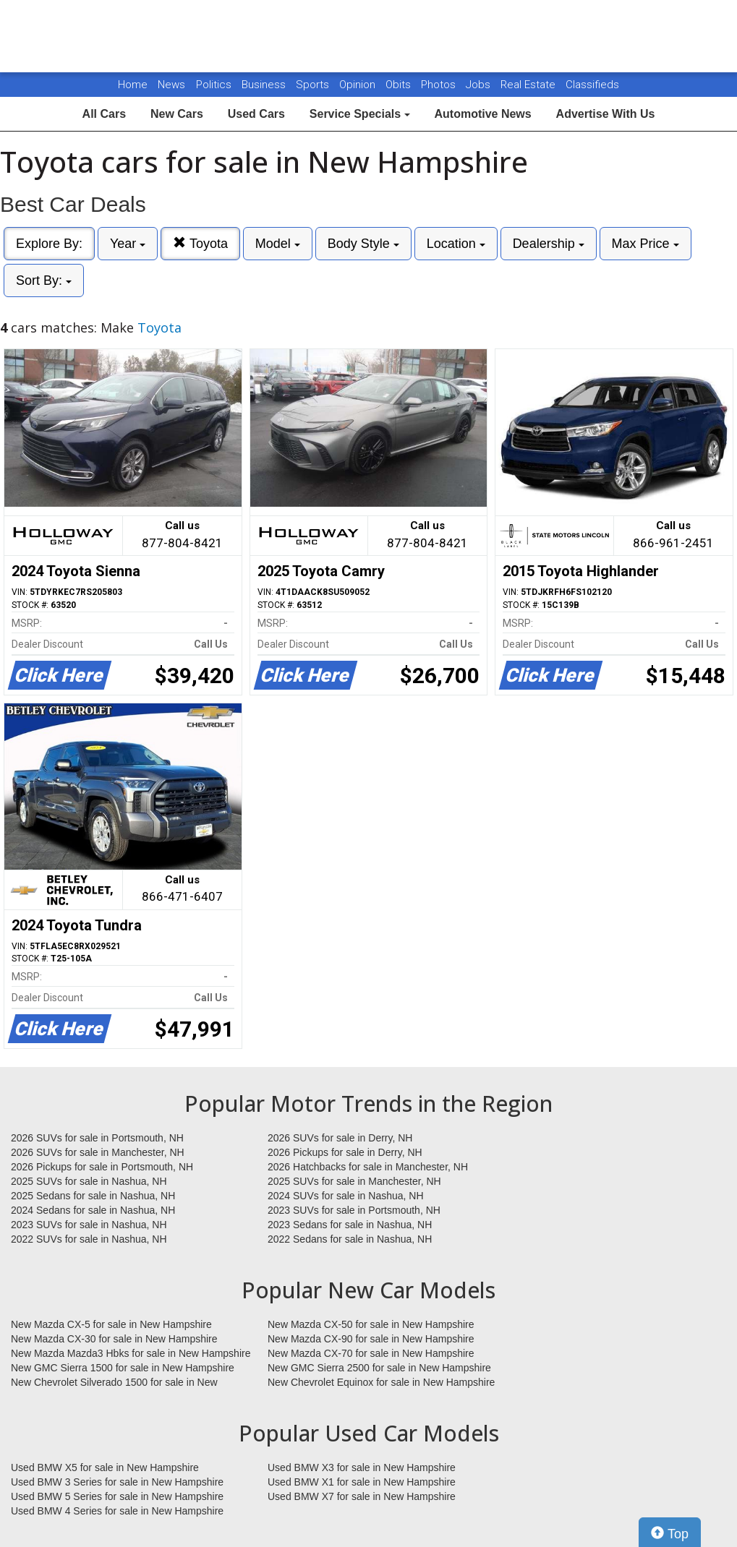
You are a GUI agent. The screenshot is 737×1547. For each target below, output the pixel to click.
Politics (213, 84)
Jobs (479, 84)
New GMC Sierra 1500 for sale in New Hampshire (122, 1368)
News (171, 84)
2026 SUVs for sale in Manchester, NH (97, 1152)
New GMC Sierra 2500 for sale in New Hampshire (379, 1368)
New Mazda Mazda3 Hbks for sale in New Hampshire (130, 1353)
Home (133, 84)
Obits (399, 84)
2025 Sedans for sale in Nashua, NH (93, 1195)
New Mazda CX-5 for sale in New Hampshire (111, 1324)
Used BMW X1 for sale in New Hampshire (362, 1482)
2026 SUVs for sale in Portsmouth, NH (97, 1138)
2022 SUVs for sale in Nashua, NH (89, 1239)
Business (265, 84)
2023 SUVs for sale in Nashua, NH (89, 1224)
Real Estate (529, 84)
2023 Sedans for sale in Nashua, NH (350, 1224)
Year (127, 243)
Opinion (358, 84)
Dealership (548, 243)
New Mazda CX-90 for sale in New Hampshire (371, 1339)
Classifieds (592, 84)
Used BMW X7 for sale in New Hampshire (362, 1496)
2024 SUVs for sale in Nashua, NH (346, 1195)
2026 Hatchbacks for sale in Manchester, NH (368, 1167)
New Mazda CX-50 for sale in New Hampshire (371, 1324)
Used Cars (256, 114)
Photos (440, 84)
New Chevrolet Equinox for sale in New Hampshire (381, 1382)
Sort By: (44, 280)
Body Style (363, 243)
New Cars (176, 114)
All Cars (104, 114)
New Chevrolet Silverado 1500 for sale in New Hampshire (114, 1382)
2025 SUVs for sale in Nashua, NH (89, 1181)
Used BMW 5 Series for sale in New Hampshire (117, 1496)
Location (456, 243)
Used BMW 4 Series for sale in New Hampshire (117, 1511)
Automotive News (482, 114)
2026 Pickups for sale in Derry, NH (345, 1152)
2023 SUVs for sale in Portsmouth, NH (354, 1210)
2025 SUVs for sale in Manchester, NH (354, 1181)
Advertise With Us (605, 114)
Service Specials (360, 114)
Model (277, 243)
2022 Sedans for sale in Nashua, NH (350, 1239)
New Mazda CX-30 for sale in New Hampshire (114, 1339)
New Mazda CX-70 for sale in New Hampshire (371, 1353)
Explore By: (49, 243)
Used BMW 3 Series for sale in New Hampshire (117, 1482)
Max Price (645, 243)
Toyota (200, 243)
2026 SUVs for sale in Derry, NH (340, 1138)
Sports (314, 84)
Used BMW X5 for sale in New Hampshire (105, 1467)
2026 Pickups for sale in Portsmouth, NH (102, 1167)
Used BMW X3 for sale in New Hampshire (362, 1467)
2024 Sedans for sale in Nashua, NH (93, 1210)
